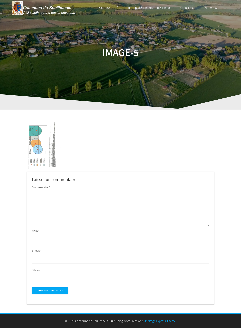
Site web (37, 270)
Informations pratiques (150, 8)
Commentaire (41, 187)
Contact (188, 8)
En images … (214, 8)
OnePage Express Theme (160, 321)
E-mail (36, 250)
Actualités (110, 8)
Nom (35, 230)
